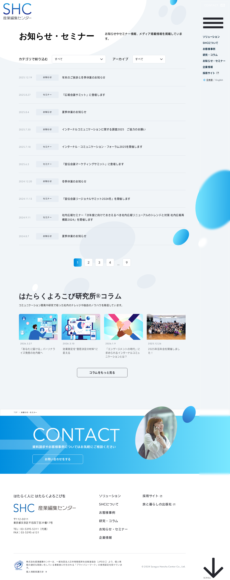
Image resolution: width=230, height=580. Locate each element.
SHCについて (109, 504)
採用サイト (151, 496)
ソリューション (110, 496)
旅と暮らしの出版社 (157, 504)
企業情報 (105, 537)
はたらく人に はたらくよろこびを (40, 496)
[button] (214, 5)
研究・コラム (108, 521)
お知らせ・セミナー (113, 529)
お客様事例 (107, 512)
